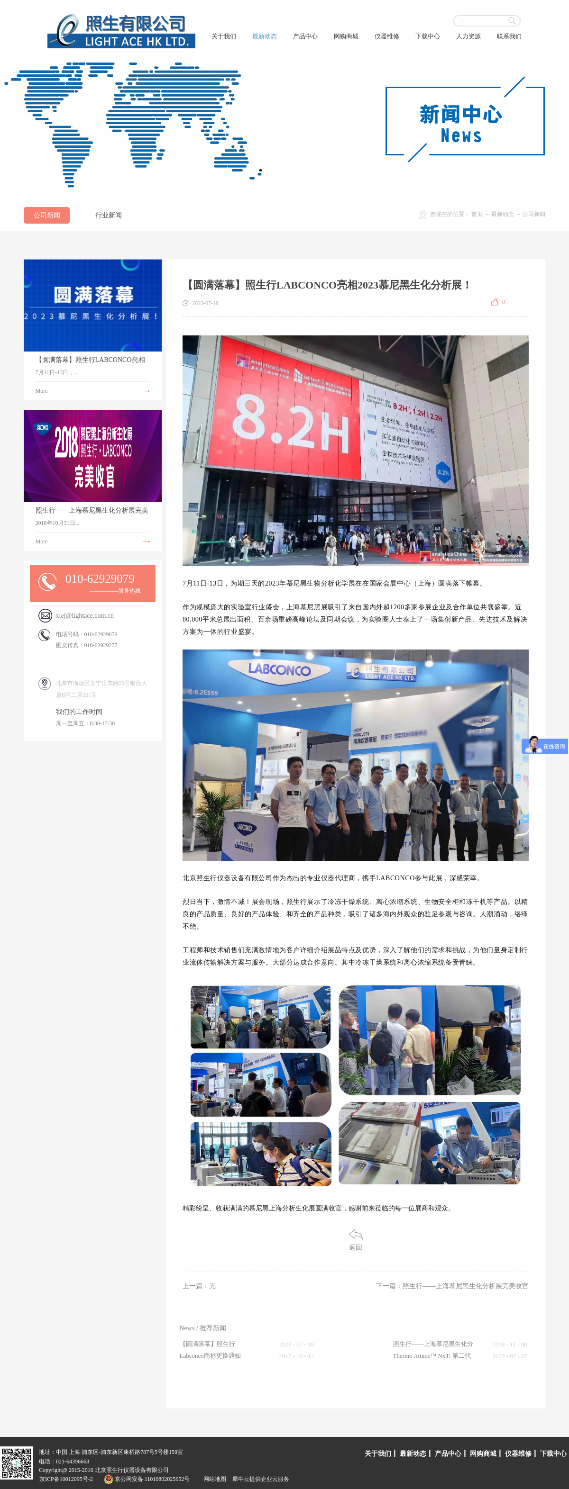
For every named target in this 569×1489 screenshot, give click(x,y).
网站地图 (213, 1479)
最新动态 (502, 214)
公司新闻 (534, 214)
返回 (355, 1247)
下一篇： (452, 1286)
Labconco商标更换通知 (210, 1355)
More (42, 391)
